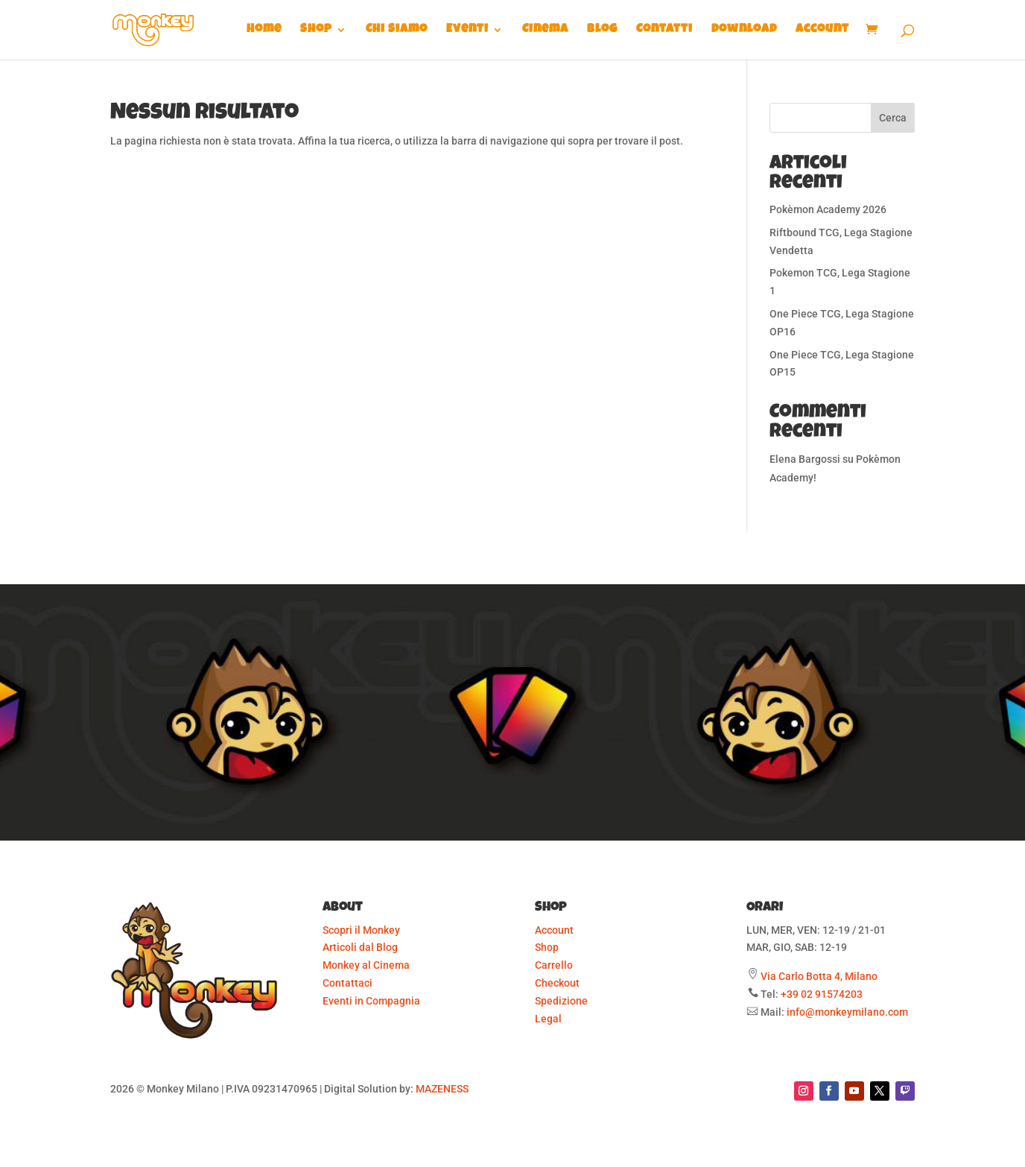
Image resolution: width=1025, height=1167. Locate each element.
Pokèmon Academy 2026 (827, 209)
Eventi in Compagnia (371, 1001)
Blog (602, 30)
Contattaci (347, 983)
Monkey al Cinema (366, 965)
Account (822, 30)
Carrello (554, 965)
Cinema (545, 30)
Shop (316, 30)
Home (264, 30)
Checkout (557, 983)
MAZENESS (442, 1089)
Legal (548, 1019)
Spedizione (561, 1001)
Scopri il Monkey (361, 930)
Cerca (893, 118)
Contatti (664, 30)
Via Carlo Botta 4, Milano (819, 976)
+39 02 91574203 (822, 994)
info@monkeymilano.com (847, 1012)
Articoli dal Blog (360, 947)
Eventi (467, 30)
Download (744, 30)
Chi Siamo (397, 30)
